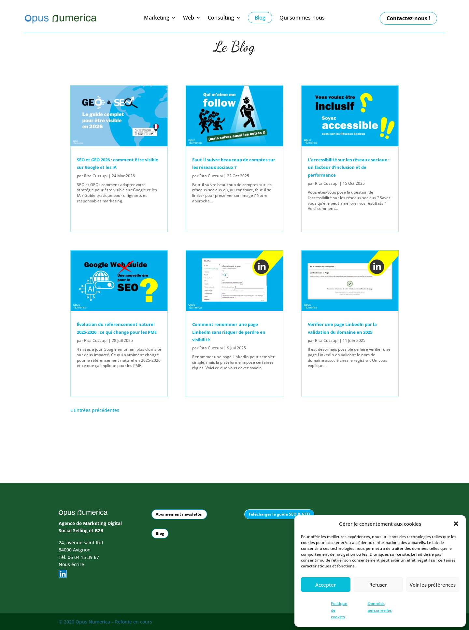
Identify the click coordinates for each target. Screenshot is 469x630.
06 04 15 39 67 (83, 556)
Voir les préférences (433, 584)
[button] (456, 523)
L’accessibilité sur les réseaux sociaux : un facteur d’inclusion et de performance (349, 167)
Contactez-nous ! (408, 18)
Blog (160, 533)
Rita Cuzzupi (95, 176)
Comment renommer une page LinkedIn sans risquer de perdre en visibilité (228, 332)
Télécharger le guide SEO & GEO (279, 514)
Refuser (378, 584)
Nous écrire (71, 564)
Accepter (325, 584)
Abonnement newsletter (179, 514)
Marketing (156, 18)
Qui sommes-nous (302, 18)
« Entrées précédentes (94, 410)
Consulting (221, 18)
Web (188, 18)
